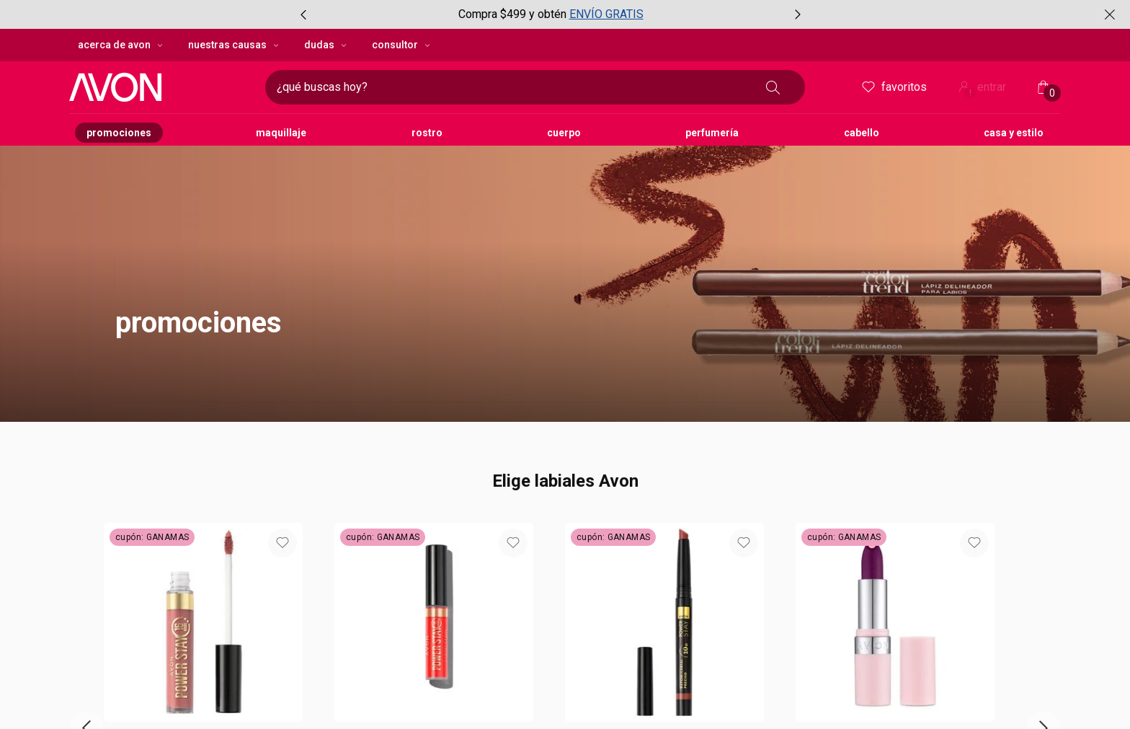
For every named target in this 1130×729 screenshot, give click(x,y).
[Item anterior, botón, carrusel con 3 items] (303, 14)
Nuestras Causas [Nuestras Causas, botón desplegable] (234, 44)
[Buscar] (773, 87)
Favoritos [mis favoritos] (893, 87)
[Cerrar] (1109, 14)
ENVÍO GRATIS (606, 14)
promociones (198, 323)
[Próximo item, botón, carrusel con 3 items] (797, 14)
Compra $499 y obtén (512, 14)
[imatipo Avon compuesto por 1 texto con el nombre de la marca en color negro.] (161, 87)
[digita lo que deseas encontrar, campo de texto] (512, 87)
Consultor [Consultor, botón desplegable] (402, 44)
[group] (550, 14)
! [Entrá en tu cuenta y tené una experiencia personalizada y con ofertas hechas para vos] (970, 93)
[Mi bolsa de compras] (1043, 87)
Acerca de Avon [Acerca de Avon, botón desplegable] (121, 44)
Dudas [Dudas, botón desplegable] (326, 44)
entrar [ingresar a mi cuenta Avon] (981, 88)
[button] (565, 241)
